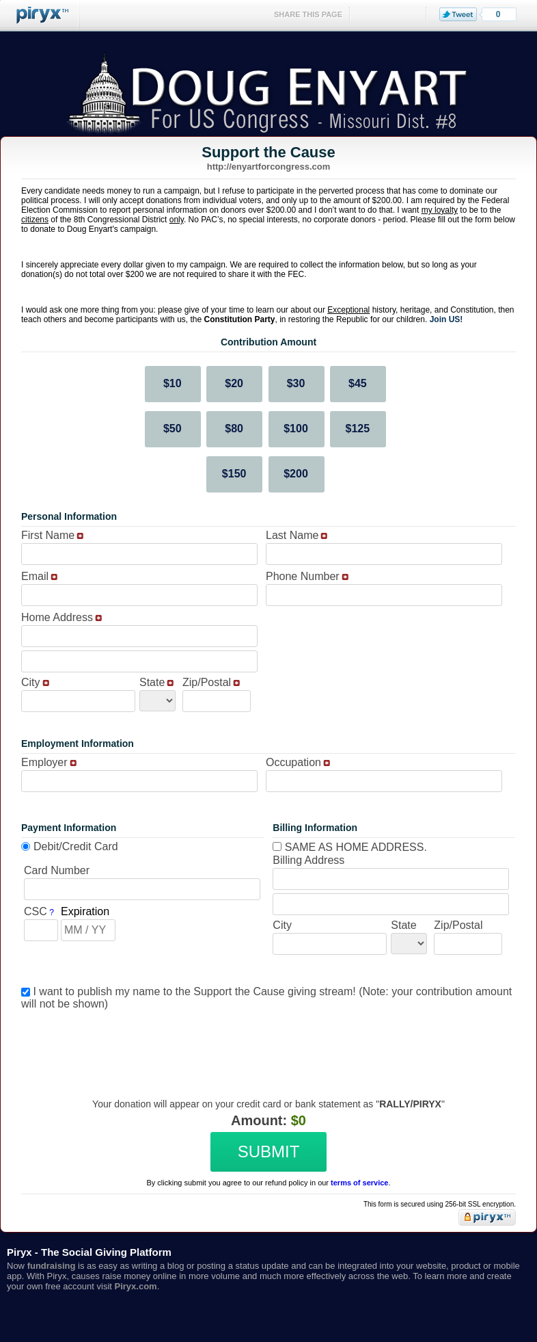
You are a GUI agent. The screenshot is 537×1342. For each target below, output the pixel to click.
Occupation (293, 762)
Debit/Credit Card (75, 846)
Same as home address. (350, 847)
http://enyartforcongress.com (269, 166)
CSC (35, 911)
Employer (44, 762)
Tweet (458, 14)
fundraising (51, 1266)
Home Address (57, 617)
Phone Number (303, 576)
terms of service (359, 1183)
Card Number (57, 870)
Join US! (446, 319)
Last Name (292, 535)
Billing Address (308, 860)
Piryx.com (136, 1286)
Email (35, 576)
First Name (47, 535)
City (30, 682)
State (152, 682)
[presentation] (266, 1043)
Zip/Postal (206, 682)
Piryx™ (39, 15)
